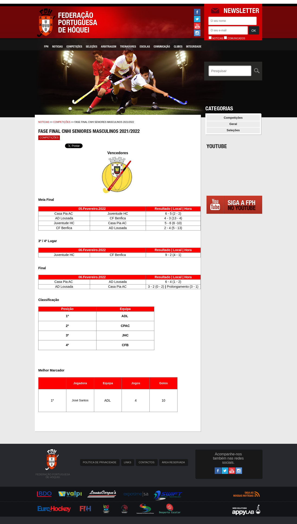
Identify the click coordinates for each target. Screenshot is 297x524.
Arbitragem (108, 46)
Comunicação (162, 46)
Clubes (178, 46)
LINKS (127, 462)
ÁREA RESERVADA (173, 462)
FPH (46, 46)
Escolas (145, 46)
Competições (74, 46)
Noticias (57, 46)
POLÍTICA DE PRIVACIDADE (99, 462)
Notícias (43, 122)
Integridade (193, 46)
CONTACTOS (146, 462)
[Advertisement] (234, 262)
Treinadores (128, 46)
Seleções (91, 46)
